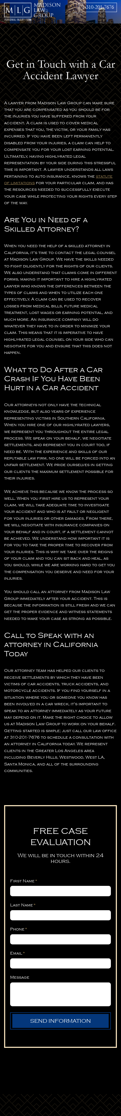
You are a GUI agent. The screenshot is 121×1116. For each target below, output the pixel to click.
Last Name (23, 905)
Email (17, 953)
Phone (18, 929)
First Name (23, 881)
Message (19, 977)
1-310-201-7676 (98, 7)
